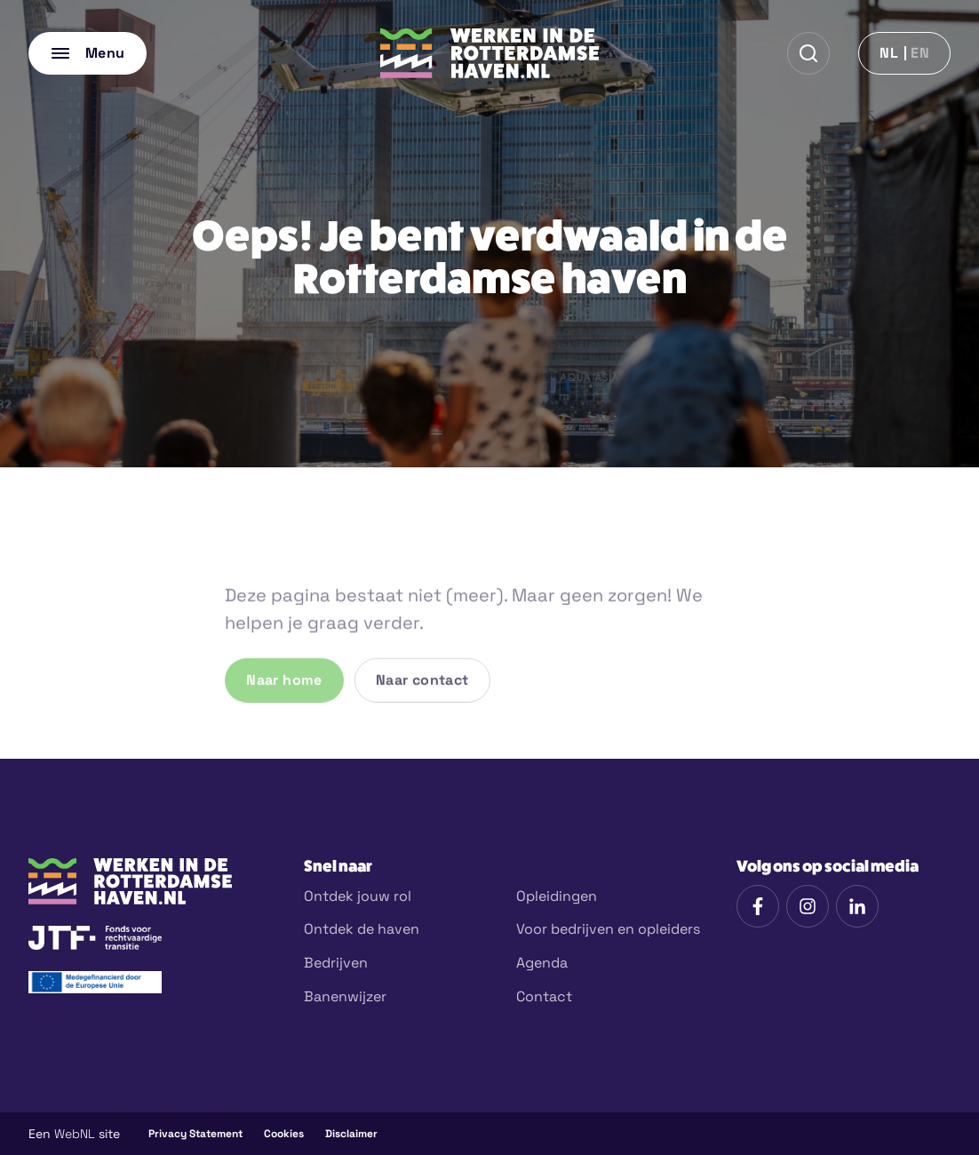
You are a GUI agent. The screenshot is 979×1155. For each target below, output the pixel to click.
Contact (544, 996)
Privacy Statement (195, 1134)
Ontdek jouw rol (357, 896)
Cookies (284, 1134)
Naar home (284, 714)
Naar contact (422, 714)
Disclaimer (351, 1134)
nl (889, 53)
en (920, 53)
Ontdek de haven (361, 929)
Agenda (542, 962)
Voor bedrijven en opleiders (608, 929)
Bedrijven (336, 962)
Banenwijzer (345, 996)
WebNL (74, 1134)
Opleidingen (556, 896)
